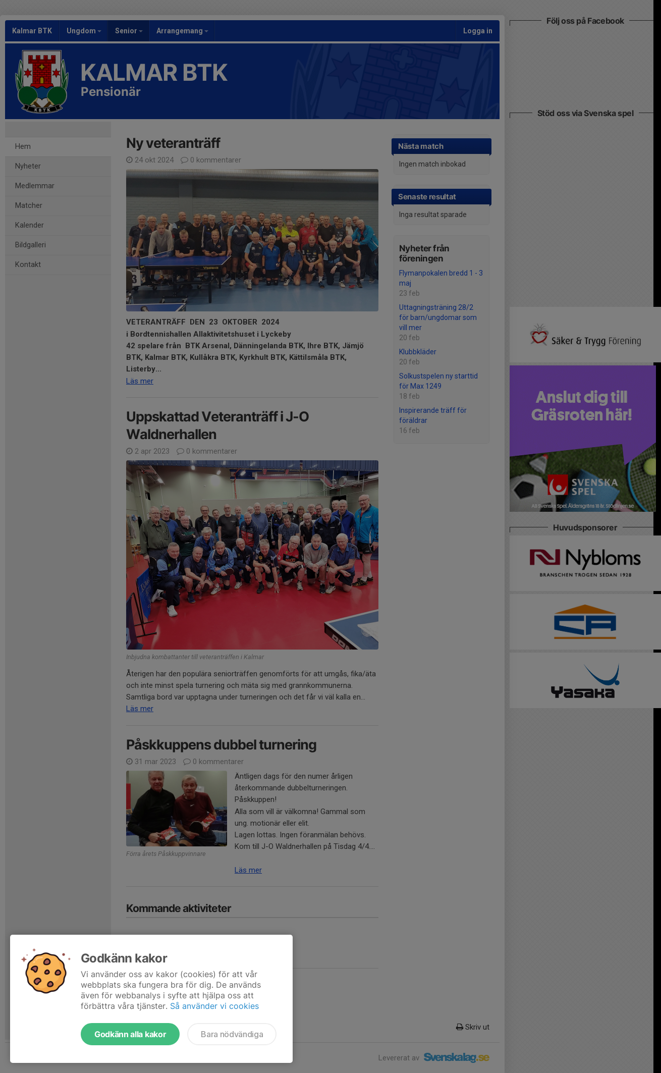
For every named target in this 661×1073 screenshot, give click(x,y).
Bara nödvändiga (232, 1034)
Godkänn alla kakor (130, 1034)
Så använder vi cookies (214, 1006)
